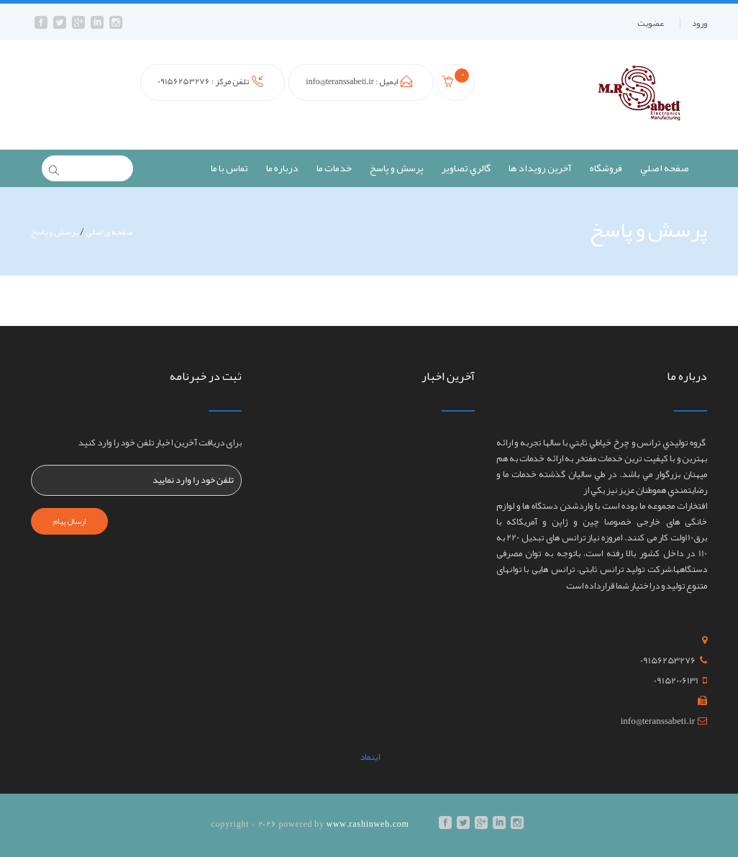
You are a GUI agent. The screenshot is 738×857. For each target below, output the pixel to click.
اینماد (369, 757)
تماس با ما (229, 168)
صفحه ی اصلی (109, 231)
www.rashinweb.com (367, 824)
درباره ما (282, 168)
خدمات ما (334, 168)
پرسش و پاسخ (397, 168)
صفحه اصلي (664, 168)
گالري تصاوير (466, 168)
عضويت (650, 23)
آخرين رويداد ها (540, 168)
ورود (699, 23)
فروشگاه (606, 168)
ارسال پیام (69, 521)
